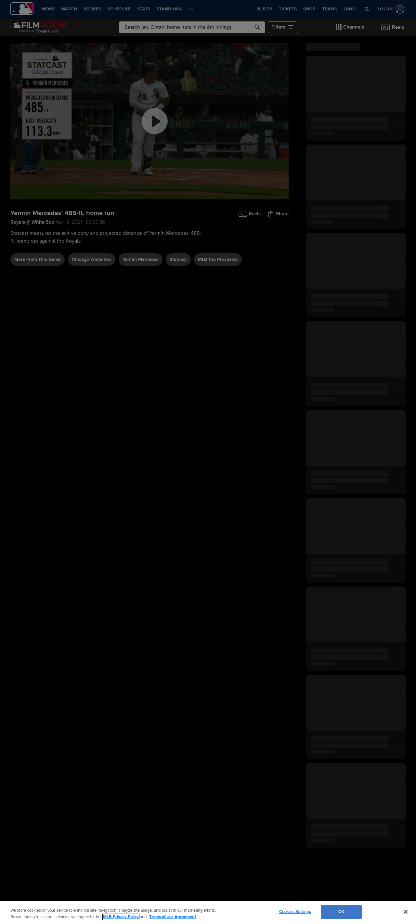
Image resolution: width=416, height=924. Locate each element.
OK (341, 911)
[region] (208, 912)
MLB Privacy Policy (121, 916)
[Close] (405, 912)
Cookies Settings (295, 911)
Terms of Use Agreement (172, 916)
